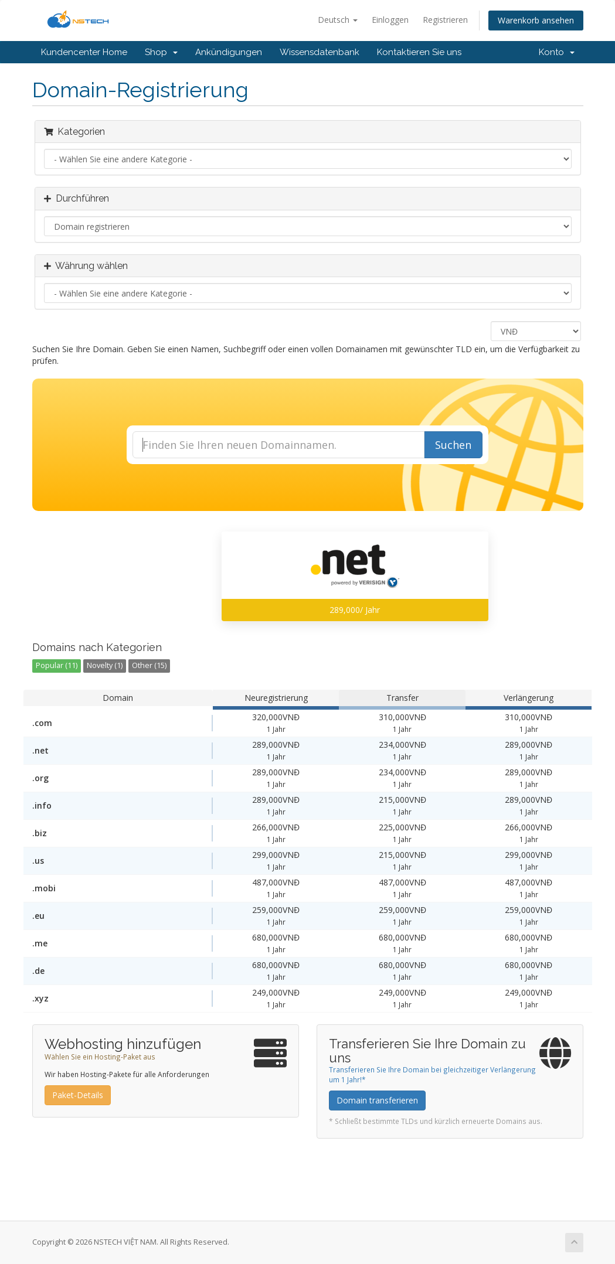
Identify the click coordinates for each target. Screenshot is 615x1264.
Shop (161, 52)
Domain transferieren (377, 1100)
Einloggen (390, 19)
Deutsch (338, 19)
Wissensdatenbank (319, 52)
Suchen (453, 445)
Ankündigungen (228, 52)
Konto (557, 52)
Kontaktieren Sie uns (419, 52)
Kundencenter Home (84, 52)
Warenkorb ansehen (536, 20)
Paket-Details (77, 1095)
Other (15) (149, 665)
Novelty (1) (105, 665)
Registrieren (445, 19)
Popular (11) (56, 665)
